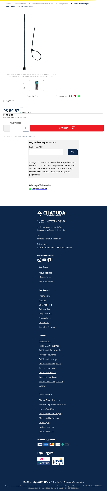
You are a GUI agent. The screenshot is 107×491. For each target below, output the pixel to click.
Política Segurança (47, 355)
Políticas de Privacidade (50, 350)
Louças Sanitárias (47, 409)
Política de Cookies (47, 373)
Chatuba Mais (45, 305)
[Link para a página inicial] (8, 3)
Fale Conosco (45, 341)
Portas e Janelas (46, 427)
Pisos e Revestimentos (49, 400)
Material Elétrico (20, 4)
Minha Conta (45, 277)
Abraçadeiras (63, 4)
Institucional (45, 296)
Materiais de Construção (50, 414)
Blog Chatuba (45, 314)
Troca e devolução (47, 368)
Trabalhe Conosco (47, 327)
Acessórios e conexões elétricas (42, 4)
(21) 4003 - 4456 (53, 221)
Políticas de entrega (48, 359)
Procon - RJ (44, 323)
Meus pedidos (45, 273)
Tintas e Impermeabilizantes (52, 405)
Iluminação (44, 423)
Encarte (42, 300)
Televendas (44, 309)
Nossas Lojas (45, 318)
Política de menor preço (50, 364)
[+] (25, 128)
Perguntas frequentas (49, 346)
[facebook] (70, 96)
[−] (6, 128)
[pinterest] (74, 96)
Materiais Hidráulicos (49, 418)
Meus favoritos (46, 282)
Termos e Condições (48, 377)
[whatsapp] (79, 96)
